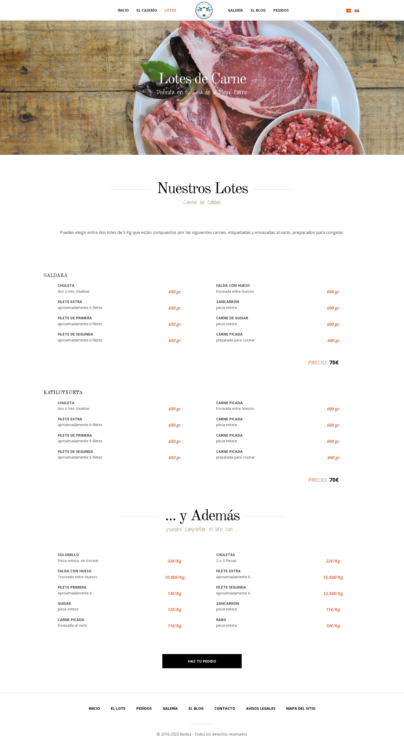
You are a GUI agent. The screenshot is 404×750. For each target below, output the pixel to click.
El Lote (118, 708)
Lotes (170, 10)
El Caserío (147, 10)
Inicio (123, 10)
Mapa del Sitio (300, 708)
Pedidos (281, 10)
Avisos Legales (260, 708)
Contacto (224, 708)
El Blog (258, 10)
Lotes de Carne (202, 79)
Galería (235, 10)
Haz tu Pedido (202, 661)
